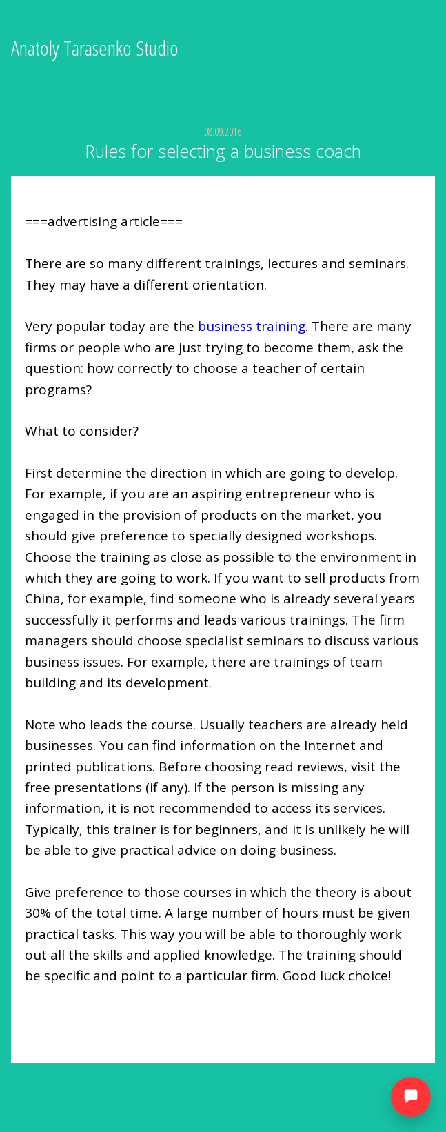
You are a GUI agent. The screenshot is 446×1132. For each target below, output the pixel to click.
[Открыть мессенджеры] (411, 1097)
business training (251, 326)
